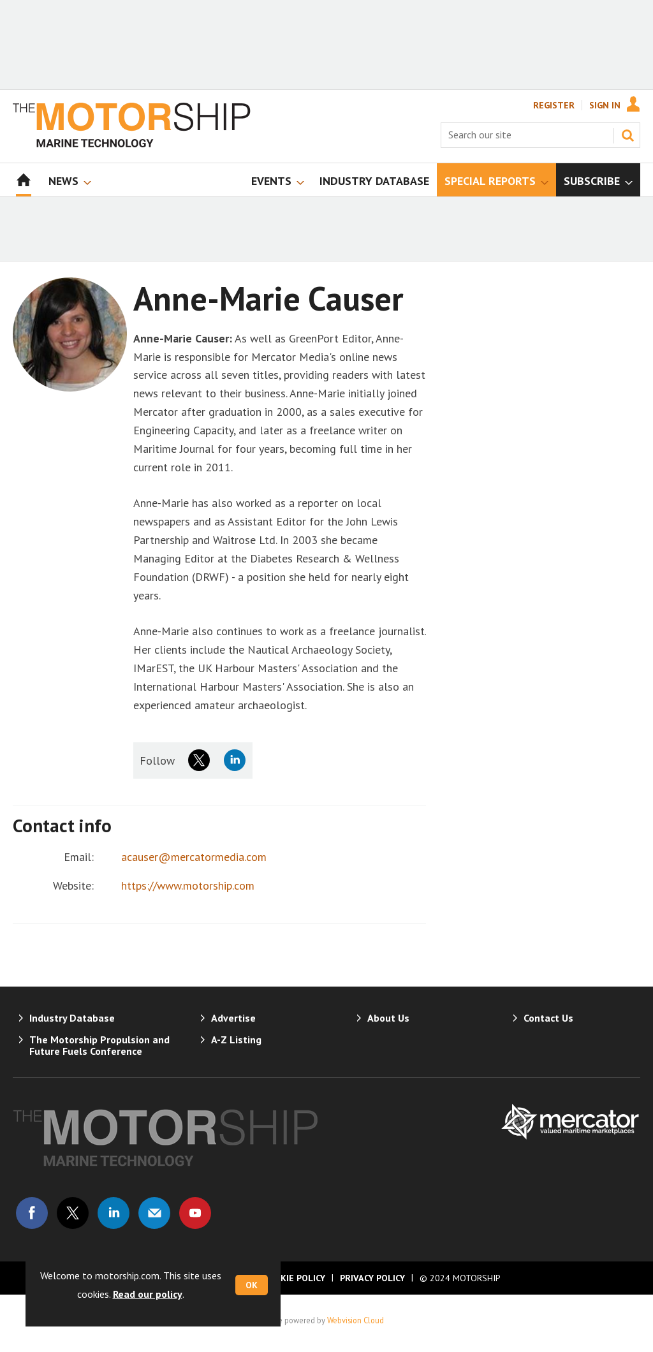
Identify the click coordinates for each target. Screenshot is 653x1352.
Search (627, 135)
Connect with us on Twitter (72, 1213)
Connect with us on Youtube (195, 1213)
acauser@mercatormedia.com (194, 856)
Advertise (233, 1017)
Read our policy (147, 1294)
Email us (154, 1213)
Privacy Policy (372, 1278)
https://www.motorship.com (187, 885)
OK (252, 1285)
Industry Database (72, 1017)
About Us (388, 1017)
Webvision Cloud (355, 1320)
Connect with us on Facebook (31, 1213)
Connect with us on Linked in (113, 1213)
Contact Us (548, 1017)
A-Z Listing (236, 1039)
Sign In (604, 105)
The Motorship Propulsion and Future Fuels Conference (99, 1045)
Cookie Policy (294, 1278)
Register (554, 105)
